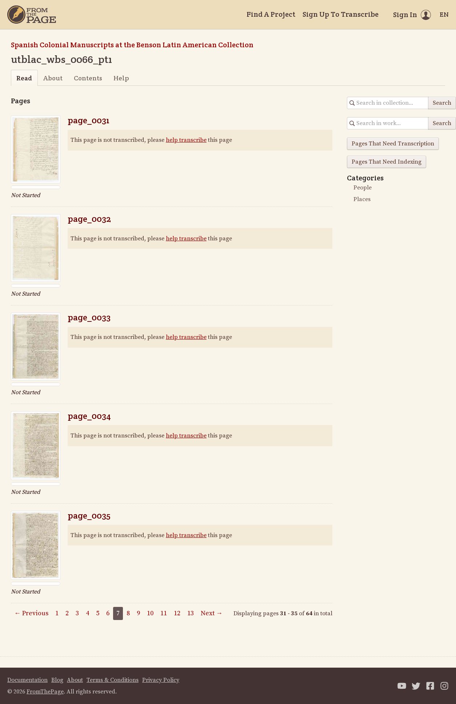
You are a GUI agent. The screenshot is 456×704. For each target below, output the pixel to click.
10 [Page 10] (150, 613)
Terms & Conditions (113, 680)
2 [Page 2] (67, 613)
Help (121, 78)
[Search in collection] (388, 103)
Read (24, 78)
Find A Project (271, 14)
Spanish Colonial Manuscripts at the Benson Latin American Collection (132, 44)
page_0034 (89, 415)
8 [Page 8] (128, 613)
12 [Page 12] (177, 613)
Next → (212, 613)
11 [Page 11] (163, 613)
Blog (57, 680)
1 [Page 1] (57, 613)
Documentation (27, 680)
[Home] (31, 14)
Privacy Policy (160, 680)
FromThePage (45, 691)
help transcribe (186, 140)
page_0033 (89, 317)
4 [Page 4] (87, 613)
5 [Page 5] (97, 613)
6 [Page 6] (107, 613)
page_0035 (89, 515)
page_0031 (88, 120)
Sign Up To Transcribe (341, 14)
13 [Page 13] (190, 613)
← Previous (31, 613)
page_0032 (89, 218)
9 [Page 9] (138, 613)
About (53, 78)
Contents (88, 78)
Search (442, 103)
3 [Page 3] (77, 613)
